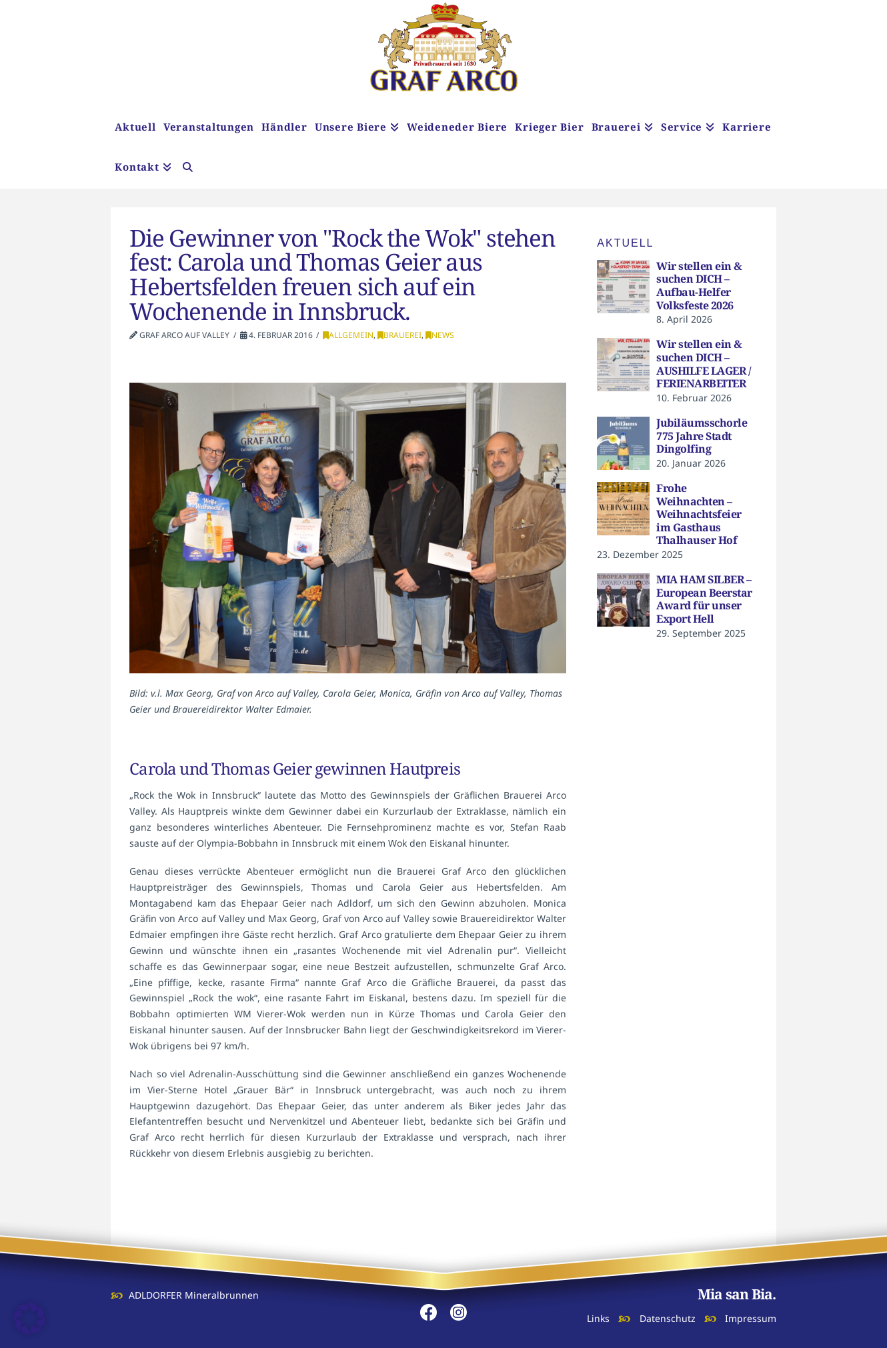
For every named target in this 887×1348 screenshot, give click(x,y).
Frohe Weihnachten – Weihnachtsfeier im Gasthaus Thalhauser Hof (699, 514)
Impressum (750, 1318)
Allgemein (348, 335)
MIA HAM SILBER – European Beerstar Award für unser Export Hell (704, 599)
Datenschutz (668, 1318)
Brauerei (399, 335)
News (439, 335)
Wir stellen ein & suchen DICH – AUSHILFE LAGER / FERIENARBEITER (703, 364)
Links (598, 1318)
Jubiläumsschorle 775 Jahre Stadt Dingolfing (701, 435)
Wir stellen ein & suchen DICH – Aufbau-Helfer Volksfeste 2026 (699, 286)
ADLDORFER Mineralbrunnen (194, 1295)
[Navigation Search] (187, 169)
